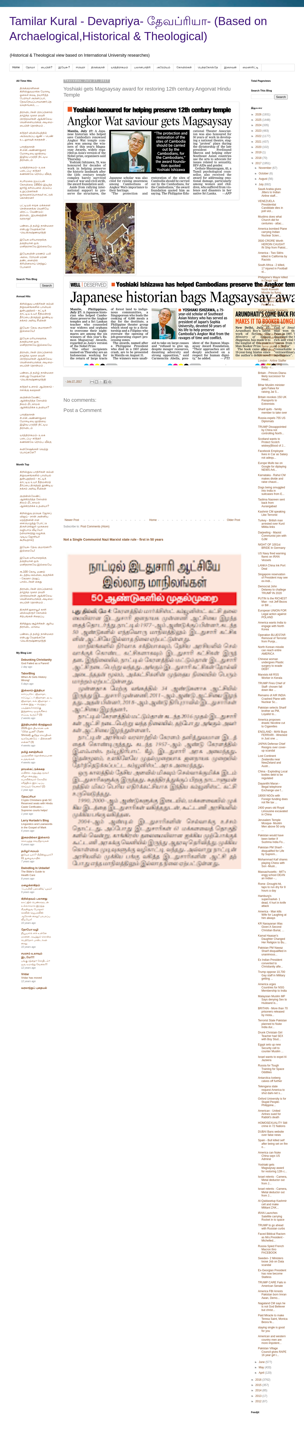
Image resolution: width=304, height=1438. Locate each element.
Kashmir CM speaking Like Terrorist (271, 513)
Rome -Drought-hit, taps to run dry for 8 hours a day (272, 887)
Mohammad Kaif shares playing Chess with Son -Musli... (272, 863)
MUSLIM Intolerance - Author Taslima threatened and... (271, 326)
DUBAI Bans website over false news (271, 1133)
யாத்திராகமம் (119, 67)
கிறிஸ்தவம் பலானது (34, 898)
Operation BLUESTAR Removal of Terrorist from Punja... (272, 638)
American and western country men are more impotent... (272, 1340)
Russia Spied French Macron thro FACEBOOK (271, 1250)
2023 (258, 130)
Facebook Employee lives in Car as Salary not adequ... (273, 454)
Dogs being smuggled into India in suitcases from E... (271, 491)
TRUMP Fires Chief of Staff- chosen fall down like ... (271, 687)
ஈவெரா (80, 67)
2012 (258, 1401)
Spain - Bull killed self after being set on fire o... (273, 1144)
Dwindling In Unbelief (35, 868)
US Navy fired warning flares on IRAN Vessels (272, 557)
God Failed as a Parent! (35, 663)
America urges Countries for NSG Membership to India (272, 988)
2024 (258, 125)
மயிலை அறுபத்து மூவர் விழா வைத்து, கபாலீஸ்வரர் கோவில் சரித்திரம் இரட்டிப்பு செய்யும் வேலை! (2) (35, 779)
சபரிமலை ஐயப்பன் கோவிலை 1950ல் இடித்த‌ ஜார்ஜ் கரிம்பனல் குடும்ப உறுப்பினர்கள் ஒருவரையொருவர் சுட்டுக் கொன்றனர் (36, 189)
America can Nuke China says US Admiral (269, 1156)
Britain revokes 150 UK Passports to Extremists (272, 400)
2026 (258, 114)
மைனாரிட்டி (250, 67)
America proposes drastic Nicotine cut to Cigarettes (271, 723)
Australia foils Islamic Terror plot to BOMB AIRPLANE (272, 347)
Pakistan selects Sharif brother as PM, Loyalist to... (272, 711)
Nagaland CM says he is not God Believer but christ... (271, 1307)
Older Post (233, 520)
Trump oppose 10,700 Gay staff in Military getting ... (271, 975)
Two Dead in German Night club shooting (271, 336)
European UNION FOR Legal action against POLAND (272, 614)
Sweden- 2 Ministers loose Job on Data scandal (271, 1262)
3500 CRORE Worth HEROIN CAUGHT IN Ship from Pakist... (273, 244)
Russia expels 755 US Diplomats (271, 419)
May (262, 1367)
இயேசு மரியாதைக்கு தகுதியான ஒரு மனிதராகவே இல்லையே (36, 243)
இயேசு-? (64, 67)
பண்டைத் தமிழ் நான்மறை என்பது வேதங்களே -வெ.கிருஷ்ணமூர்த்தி (36, 229)
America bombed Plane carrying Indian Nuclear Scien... (272, 232)
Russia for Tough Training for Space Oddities (271, 1069)
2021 (258, 141)
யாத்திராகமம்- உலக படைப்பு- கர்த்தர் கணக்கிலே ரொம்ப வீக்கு (36, 171)
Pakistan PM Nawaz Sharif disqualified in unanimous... (272, 951)
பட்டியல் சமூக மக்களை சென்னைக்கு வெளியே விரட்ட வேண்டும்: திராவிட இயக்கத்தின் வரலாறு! (35, 212)
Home (16, 67)
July (261, 184)
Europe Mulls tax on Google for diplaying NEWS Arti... (272, 466)
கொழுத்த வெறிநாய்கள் (35, 841)
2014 (258, 1390)
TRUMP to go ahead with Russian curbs (271, 1227)
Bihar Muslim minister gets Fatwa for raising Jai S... (271, 388)
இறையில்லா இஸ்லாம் (35, 837)
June (262, 1362)
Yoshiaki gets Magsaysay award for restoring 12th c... (272, 1168)
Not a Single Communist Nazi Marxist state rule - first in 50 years (113, 539)
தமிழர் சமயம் (30, 851)
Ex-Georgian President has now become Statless (272, 1274)
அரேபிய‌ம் (163, 67)
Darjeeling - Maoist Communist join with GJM (272, 536)
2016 (258, 1379)
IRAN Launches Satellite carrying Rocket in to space (271, 1216)
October (264, 173)
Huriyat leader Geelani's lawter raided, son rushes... (273, 314)
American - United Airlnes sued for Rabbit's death (269, 1114)
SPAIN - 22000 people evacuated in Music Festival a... (272, 302)
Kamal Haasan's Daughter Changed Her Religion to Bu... (272, 939)
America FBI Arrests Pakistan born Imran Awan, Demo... (272, 1295)
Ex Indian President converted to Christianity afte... (270, 963)
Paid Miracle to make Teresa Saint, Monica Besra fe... (272, 1319)
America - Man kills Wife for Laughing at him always (272, 915)
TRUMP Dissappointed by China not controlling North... (272, 430)
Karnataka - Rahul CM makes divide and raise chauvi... (272, 479)
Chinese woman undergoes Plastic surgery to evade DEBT (271, 664)
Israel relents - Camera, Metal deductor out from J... (272, 1180)
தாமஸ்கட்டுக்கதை (33, 769)
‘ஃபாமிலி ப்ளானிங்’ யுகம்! (36, 888)
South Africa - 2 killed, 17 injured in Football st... (272, 268)
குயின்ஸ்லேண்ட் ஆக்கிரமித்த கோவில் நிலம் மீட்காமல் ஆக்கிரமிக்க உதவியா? (34, 402)
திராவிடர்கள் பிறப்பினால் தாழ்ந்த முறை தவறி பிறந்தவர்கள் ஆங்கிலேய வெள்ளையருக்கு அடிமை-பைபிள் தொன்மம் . (36, 119)
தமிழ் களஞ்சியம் (32, 752)
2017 (258, 163)
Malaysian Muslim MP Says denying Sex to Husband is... (272, 1000)
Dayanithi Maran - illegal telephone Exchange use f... (270, 787)
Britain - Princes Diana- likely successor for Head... (272, 376)
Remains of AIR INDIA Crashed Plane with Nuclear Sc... (272, 699)
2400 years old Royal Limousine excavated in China (273, 811)
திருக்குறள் (98, 67)
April (262, 1372)
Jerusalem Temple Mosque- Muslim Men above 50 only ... (271, 825)
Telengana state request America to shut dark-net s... (271, 1090)
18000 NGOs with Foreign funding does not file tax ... (273, 799)
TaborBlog (28, 673)
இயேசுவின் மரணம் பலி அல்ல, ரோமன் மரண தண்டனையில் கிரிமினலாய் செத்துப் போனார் (35, 260)
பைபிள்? (46, 67)
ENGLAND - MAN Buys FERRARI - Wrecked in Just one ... (272, 735)
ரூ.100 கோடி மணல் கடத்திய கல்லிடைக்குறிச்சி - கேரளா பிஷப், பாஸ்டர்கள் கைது (36, 576)
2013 (258, 1396)
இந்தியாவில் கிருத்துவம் (36, 724)
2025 (258, 119)
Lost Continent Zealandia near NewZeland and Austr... (269, 761)
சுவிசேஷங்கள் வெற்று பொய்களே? (34, 451)
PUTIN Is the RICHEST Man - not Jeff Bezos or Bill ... (272, 602)
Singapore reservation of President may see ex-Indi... (273, 578)
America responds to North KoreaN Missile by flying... (271, 289)
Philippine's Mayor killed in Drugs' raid (273, 279)
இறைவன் (230, 67)
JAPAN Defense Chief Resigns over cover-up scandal (272, 747)
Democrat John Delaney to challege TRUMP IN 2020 (272, 590)
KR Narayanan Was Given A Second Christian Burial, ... (271, 927)
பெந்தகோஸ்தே (208, 67)
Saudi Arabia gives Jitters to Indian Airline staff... (269, 192)
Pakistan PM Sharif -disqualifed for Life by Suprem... (271, 851)
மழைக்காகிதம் (30, 885)
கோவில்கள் (184, 67)
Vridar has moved (31, 977)
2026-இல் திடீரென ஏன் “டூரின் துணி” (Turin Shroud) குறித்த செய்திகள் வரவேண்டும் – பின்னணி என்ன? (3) (36, 735)
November (265, 168)
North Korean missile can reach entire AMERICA (271, 650)
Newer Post (72, 520)
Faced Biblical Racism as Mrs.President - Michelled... (271, 1237)
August (263, 178)
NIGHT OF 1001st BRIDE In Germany (271, 546)
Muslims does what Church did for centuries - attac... (271, 220)
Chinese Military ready (272, 355)
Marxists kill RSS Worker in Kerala (270, 676)
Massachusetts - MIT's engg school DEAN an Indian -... (272, 875)
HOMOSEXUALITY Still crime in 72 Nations (272, 1124)
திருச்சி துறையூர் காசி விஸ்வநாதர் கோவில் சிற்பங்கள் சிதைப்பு (33, 613)
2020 (258, 147)
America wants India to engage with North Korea (272, 626)
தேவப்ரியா (28, 796)
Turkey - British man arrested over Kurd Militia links (271, 524)
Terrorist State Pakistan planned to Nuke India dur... (272, 1024)
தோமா (30, 67)
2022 (258, 136)
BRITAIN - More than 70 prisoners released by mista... (273, 1012)
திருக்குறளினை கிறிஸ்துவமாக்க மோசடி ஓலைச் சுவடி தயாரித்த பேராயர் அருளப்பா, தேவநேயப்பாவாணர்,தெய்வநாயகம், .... (36, 97)
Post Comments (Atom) (94, 526)
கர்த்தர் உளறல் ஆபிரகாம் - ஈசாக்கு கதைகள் (37, 388)
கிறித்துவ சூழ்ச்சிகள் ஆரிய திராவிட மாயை (37, 625)
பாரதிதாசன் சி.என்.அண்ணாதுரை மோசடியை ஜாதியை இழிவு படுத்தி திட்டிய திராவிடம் (34, 153)
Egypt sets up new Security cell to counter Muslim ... (271, 1048)
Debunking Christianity (36, 659)
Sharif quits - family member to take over (272, 411)
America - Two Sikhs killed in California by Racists (272, 256)
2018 (258, 158)
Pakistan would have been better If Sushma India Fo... (271, 839)
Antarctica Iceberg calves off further (270, 1079)
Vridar (25, 974)
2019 (258, 152)
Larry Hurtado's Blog (35, 820)
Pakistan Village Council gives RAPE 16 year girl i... (272, 1352)
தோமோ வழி (29, 929)
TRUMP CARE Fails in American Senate (272, 1284)
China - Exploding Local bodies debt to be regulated (272, 775)
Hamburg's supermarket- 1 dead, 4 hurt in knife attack (272, 901)
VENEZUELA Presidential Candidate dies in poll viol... (270, 206)
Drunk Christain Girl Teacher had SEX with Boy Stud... (270, 1036)
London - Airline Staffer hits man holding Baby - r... (272, 364)
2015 (258, 1385)
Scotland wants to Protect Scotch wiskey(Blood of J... (271, 442)
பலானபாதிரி (142, 67)
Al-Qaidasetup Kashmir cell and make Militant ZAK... (272, 1204)
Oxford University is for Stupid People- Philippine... (272, 1102)
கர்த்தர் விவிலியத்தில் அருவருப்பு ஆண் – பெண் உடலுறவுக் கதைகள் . (36, 136)
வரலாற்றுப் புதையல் (34, 988)
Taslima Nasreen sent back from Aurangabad (271, 503)
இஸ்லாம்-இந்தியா (33, 690)
